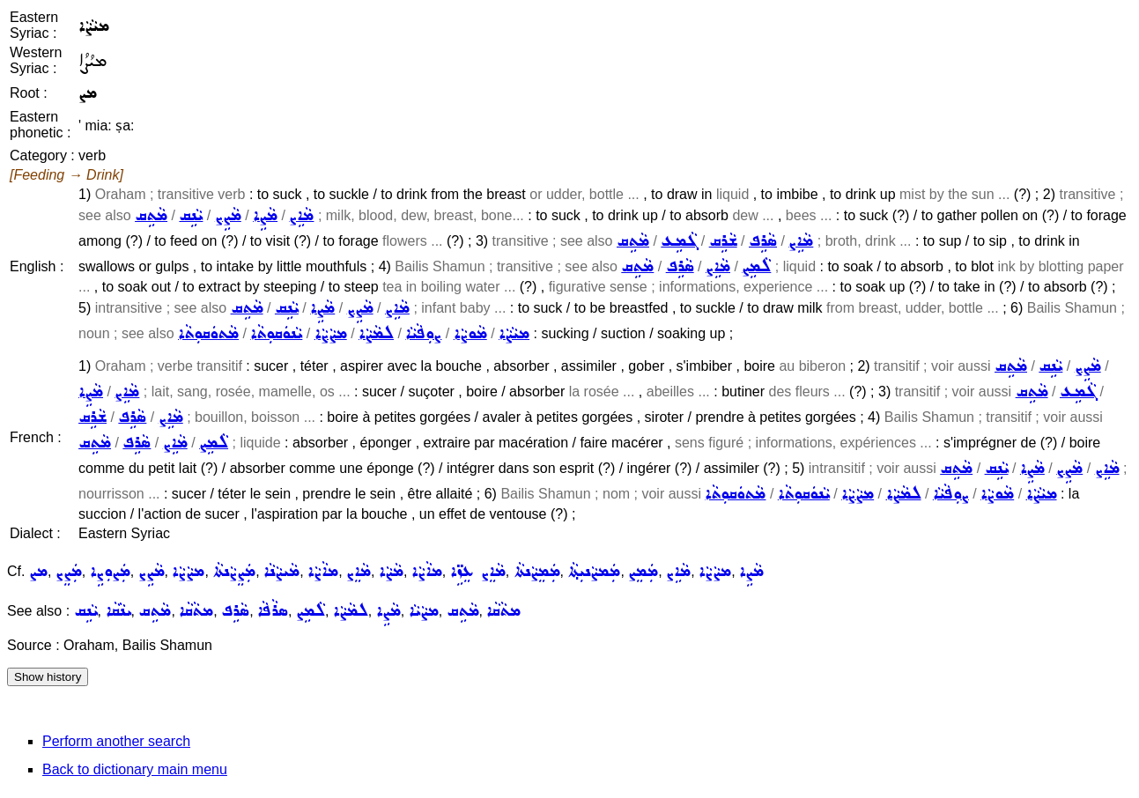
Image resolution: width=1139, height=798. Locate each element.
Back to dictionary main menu (134, 769)
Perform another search (116, 741)
